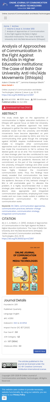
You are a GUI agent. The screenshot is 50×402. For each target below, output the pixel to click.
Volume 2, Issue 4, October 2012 (20, 29)
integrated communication (14, 214)
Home (6, 26)
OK (4, 398)
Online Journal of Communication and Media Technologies (26, 14)
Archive (15, 26)
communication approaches (32, 206)
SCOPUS (23, 323)
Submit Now (40, 351)
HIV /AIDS (15, 206)
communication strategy (28, 211)
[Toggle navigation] (5, 17)
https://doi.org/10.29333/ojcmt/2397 (18, 95)
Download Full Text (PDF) (17, 107)
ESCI (15, 323)
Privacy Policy (19, 395)
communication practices (13, 208)
